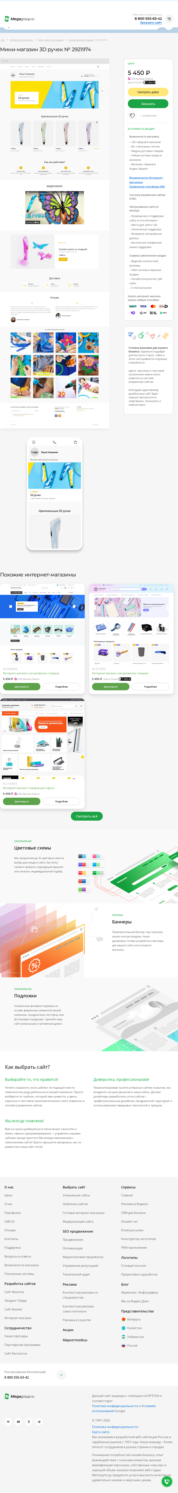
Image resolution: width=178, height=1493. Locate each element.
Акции (68, 1330)
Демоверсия (22, 686)
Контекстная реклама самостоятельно (78, 1308)
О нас (8, 1204)
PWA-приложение (134, 1248)
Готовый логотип (133, 1266)
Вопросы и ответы (17, 1256)
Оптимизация (73, 1248)
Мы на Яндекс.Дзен (135, 1301)
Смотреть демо (148, 92)
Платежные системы (19, 1274)
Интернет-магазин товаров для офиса (28, 788)
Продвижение (73, 1240)
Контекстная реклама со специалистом (80, 1294)
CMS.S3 (9, 1221)
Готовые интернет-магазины (83, 1213)
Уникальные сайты (76, 1195)
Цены (8, 1195)
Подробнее (61, 686)
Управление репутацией (80, 1266)
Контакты (11, 1239)
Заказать (148, 103)
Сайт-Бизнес (13, 1309)
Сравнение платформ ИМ (147, 186)
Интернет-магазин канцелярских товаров (31, 673)
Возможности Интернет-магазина (146, 180)
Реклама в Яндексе (134, 1204)
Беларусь (131, 1319)
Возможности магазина (21, 1265)
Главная (127, 1195)
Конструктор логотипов (138, 1239)
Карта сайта (100, 1432)
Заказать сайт (151, 22)
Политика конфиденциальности (115, 1427)
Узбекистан (132, 1337)
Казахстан (131, 1328)
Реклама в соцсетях (77, 1320)
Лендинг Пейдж (15, 1301)
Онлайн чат (129, 1221)
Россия (129, 1345)
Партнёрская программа (22, 1345)
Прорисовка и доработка (139, 1274)
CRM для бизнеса (133, 1213)
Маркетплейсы (75, 1340)
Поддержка (12, 1248)
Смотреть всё (86, 816)
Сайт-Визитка (14, 1292)
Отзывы (10, 1230)
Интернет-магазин (17, 1318)
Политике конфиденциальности (115, 1406)
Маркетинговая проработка (83, 1257)
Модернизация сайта (78, 1221)
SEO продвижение (78, 1231)
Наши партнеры (16, 1336)
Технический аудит (76, 1274)
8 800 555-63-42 (148, 19)
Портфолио (12, 1213)
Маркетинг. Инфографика (139, 1292)
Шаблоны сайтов (75, 1204)
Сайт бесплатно (15, 1353)
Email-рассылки (132, 1230)
